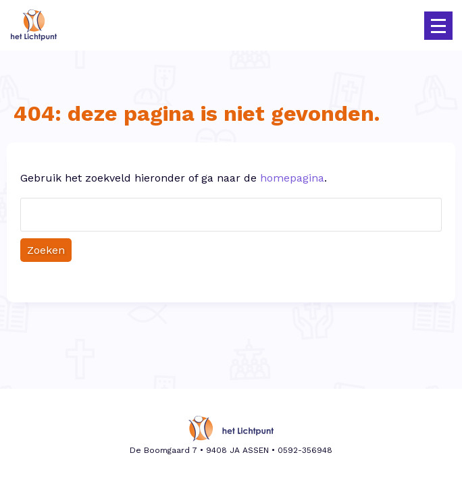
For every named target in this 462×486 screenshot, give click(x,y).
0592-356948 (305, 450)
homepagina (292, 177)
